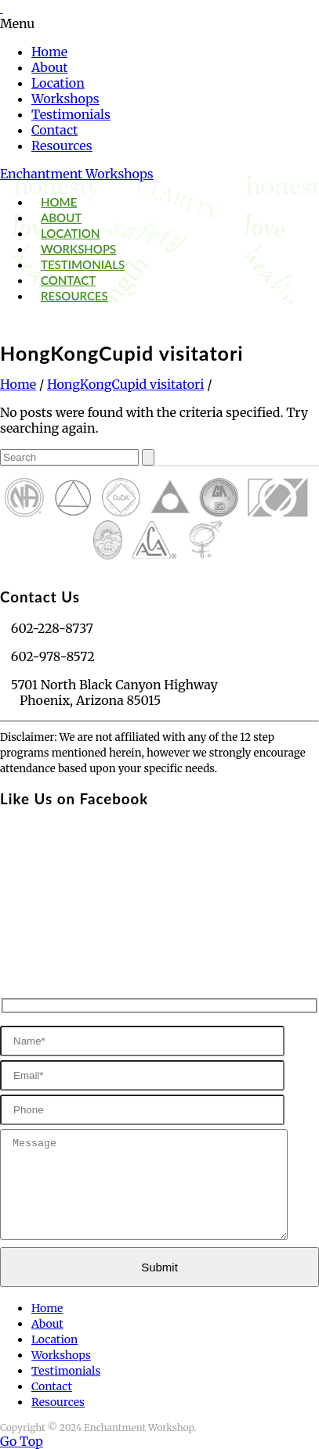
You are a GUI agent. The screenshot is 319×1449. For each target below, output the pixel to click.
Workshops (65, 98)
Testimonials (71, 114)
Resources (61, 145)
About (49, 67)
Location (58, 83)
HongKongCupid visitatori (125, 384)
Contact (54, 130)
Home (49, 51)
